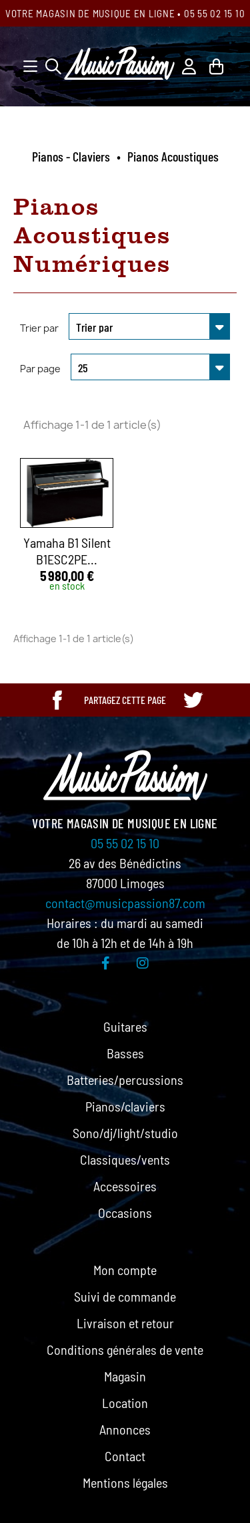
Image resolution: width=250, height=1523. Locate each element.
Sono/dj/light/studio (125, 1133)
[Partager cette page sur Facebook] (57, 700)
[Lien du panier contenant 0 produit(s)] (216, 64)
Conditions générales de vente (125, 1349)
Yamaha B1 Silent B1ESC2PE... (67, 550)
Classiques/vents (125, 1159)
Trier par (39, 328)
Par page (40, 368)
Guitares (125, 1026)
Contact (125, 1456)
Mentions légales (125, 1482)
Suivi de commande (125, 1296)
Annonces (125, 1429)
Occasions (125, 1213)
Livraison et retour (125, 1323)
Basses (125, 1053)
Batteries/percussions (125, 1080)
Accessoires (125, 1186)
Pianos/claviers (125, 1106)
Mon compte (125, 1270)
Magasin (125, 1376)
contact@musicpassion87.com (125, 903)
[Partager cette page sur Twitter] (192, 700)
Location (125, 1403)
